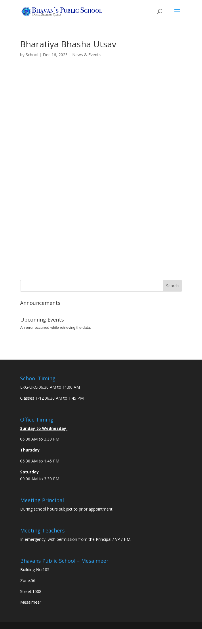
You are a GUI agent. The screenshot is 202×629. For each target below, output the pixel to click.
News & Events (86, 54)
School (32, 54)
